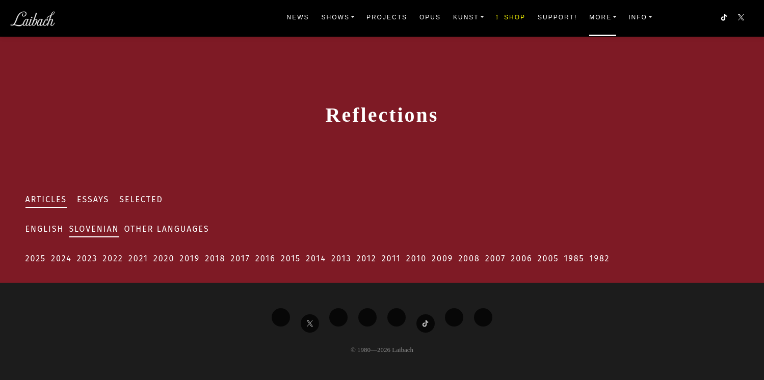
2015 (291, 258)
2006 (521, 258)
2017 (240, 258)
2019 (189, 258)
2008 (469, 258)
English (44, 229)
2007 (495, 258)
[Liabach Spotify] (454, 317)
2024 (61, 258)
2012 (366, 258)
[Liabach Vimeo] (338, 317)
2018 (215, 258)
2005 (548, 258)
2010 (416, 258)
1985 (574, 258)
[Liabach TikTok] (425, 323)
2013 (341, 258)
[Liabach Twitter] (310, 323)
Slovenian (94, 229)
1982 (600, 258)
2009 (442, 258)
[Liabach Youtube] (367, 317)
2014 (316, 258)
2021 (138, 258)
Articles (46, 199)
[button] (742, 18)
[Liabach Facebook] (281, 317)
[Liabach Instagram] (396, 317)
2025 (35, 258)
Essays (93, 199)
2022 (112, 258)
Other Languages (166, 229)
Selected (141, 199)
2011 (391, 258)
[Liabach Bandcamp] (483, 317)
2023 (87, 258)
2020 (164, 258)
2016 (265, 258)
